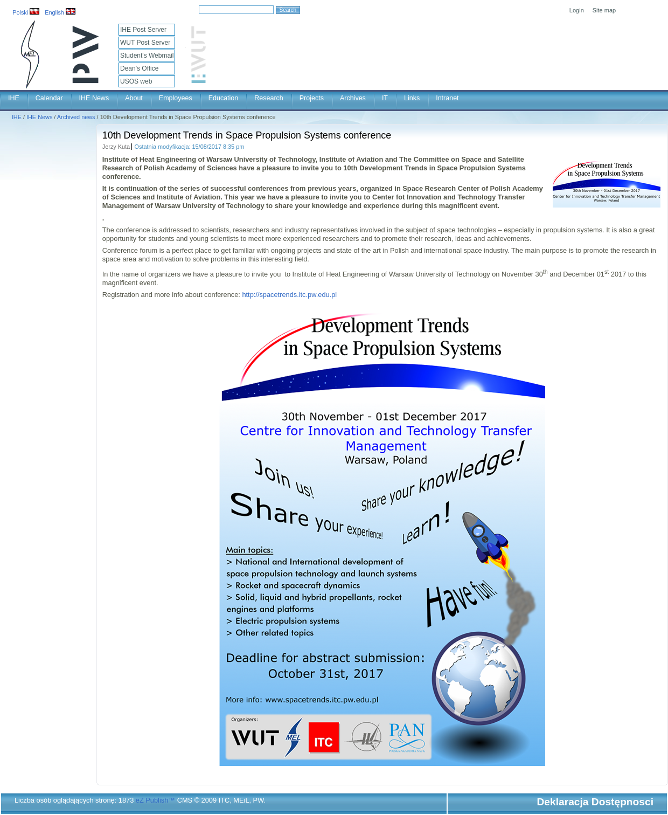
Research (268, 98)
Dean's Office (139, 68)
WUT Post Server (145, 42)
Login (576, 10)
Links (412, 98)
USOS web (136, 81)
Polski (25, 12)
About (134, 98)
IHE (13, 98)
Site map (604, 10)
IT (385, 98)
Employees (175, 98)
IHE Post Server (143, 29)
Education (223, 98)
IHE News (94, 98)
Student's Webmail (146, 55)
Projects (312, 98)
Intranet (447, 98)
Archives (353, 98)
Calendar (49, 98)
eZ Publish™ (155, 800)
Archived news (76, 117)
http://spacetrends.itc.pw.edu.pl (289, 295)
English (60, 12)
